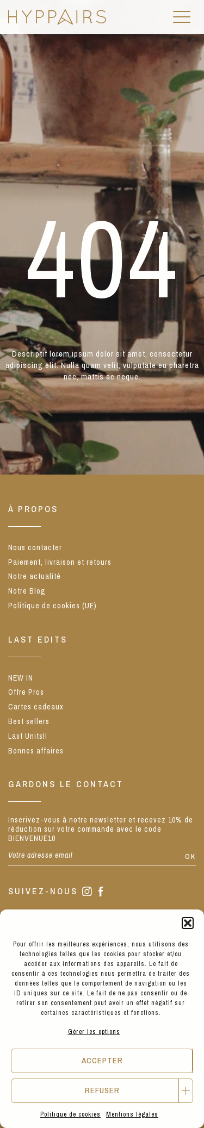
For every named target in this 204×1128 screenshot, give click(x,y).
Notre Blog (27, 591)
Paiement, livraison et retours (60, 562)
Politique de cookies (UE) (52, 605)
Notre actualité (34, 576)
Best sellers (29, 721)
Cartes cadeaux (36, 707)
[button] (187, 923)
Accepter (102, 1060)
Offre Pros (26, 692)
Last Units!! (27, 736)
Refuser (102, 1090)
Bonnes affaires (36, 751)
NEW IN (20, 678)
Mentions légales (132, 1114)
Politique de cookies (70, 1114)
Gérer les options (94, 1031)
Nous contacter (35, 547)
